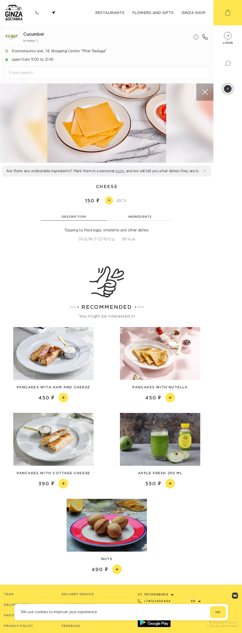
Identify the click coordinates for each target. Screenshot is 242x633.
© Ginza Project (223, 622)
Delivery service (78, 594)
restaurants (109, 13)
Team (9, 594)
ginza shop (194, 13)
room (119, 171)
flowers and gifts (153, 13)
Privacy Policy (18, 625)
